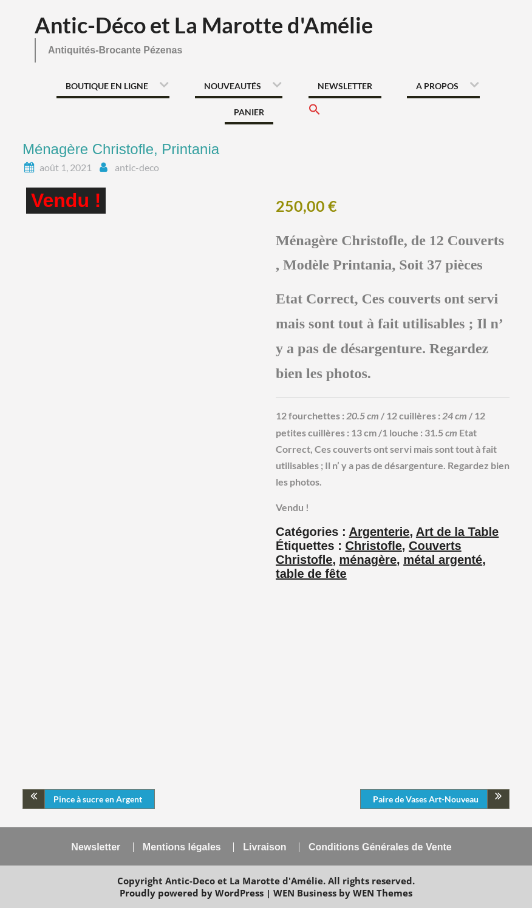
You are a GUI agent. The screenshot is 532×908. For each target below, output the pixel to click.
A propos (437, 86)
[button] (314, 113)
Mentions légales (182, 847)
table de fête (311, 573)
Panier (249, 112)
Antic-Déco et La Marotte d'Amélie (204, 25)
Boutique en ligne (107, 86)
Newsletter (345, 86)
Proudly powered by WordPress (192, 893)
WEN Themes (382, 893)
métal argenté (442, 559)
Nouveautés (232, 86)
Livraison (264, 847)
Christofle (374, 545)
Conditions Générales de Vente (380, 847)
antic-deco (137, 167)
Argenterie (379, 531)
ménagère (368, 559)
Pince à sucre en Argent (97, 799)
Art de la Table (457, 531)
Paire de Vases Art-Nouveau (426, 799)
